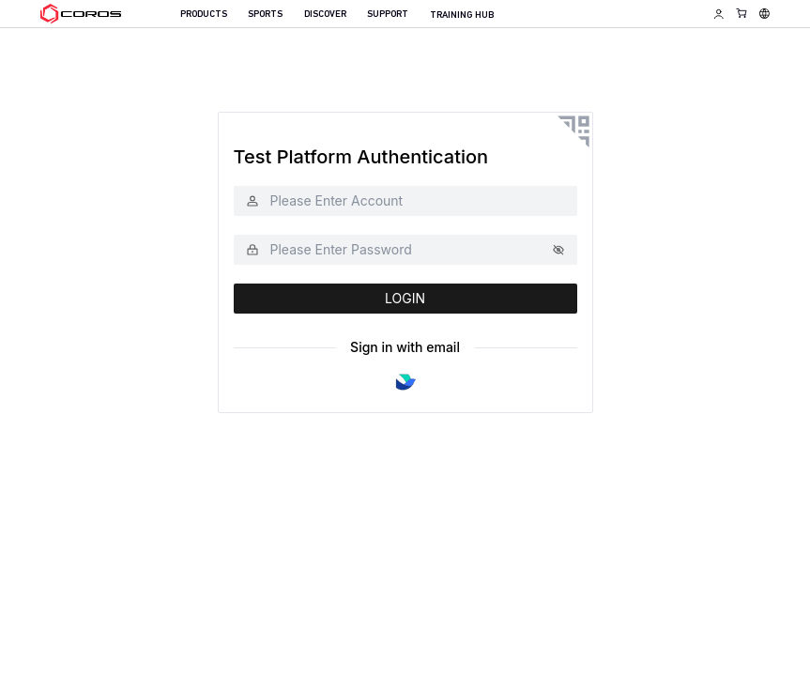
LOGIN (405, 298)
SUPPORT (387, 14)
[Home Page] (80, 14)
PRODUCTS (203, 14)
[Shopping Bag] (742, 13)
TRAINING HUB (462, 15)
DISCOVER (325, 14)
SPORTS (265, 14)
